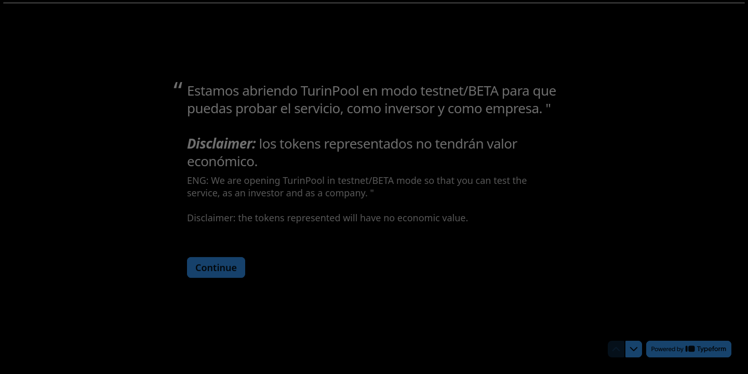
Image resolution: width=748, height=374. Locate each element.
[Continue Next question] (216, 267)
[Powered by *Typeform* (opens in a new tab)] (688, 349)
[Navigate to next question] (633, 349)
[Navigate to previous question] (616, 349)
